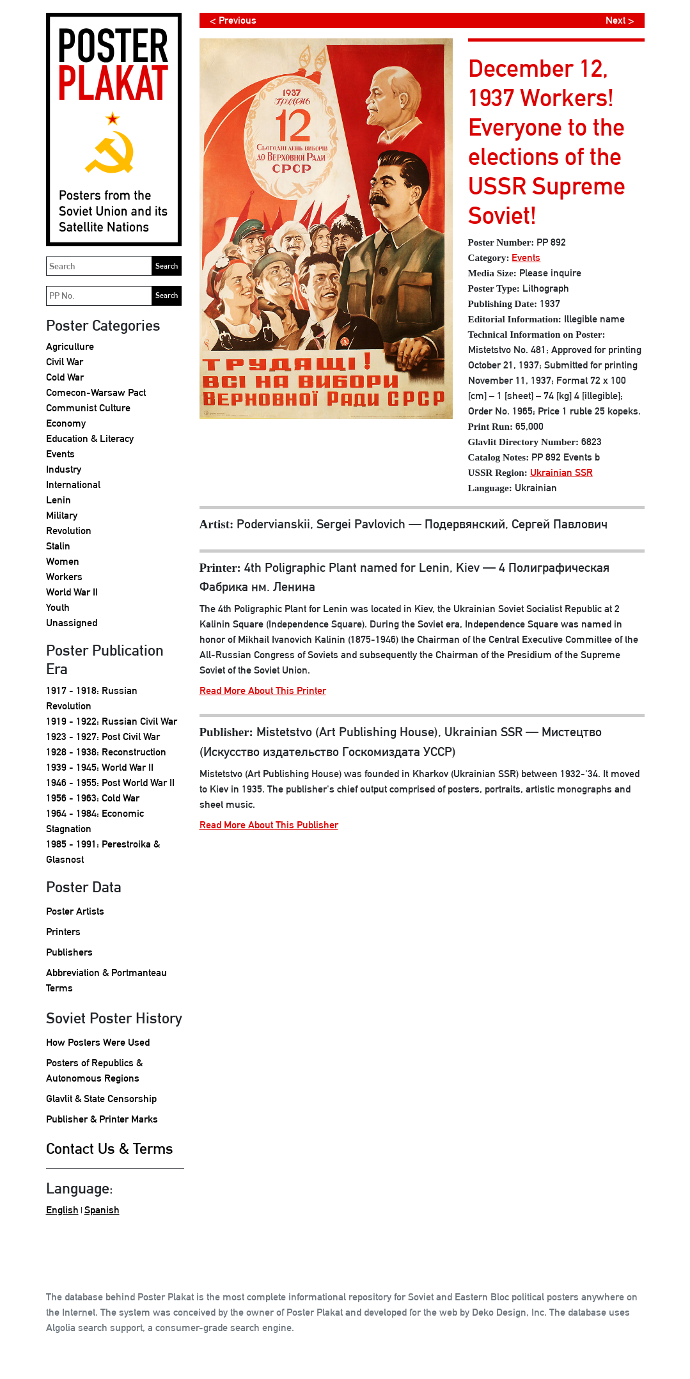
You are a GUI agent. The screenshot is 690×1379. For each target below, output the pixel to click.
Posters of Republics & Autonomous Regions (94, 1070)
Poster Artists (75, 911)
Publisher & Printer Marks (102, 1119)
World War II (72, 592)
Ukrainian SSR (561, 472)
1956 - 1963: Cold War (92, 798)
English (62, 1210)
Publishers (69, 952)
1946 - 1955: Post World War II (110, 782)
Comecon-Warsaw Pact (96, 392)
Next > (620, 20)
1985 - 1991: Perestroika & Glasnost (103, 851)
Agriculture (70, 346)
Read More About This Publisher (269, 825)
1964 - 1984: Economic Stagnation (95, 821)
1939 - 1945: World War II (99, 767)
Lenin (58, 500)
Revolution (68, 530)
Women (62, 561)
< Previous (233, 20)
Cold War (65, 377)
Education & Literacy (90, 438)
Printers (63, 932)
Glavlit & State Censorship (101, 1098)
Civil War (64, 362)
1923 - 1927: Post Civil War (103, 736)
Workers (64, 577)
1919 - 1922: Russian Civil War (111, 721)
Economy (66, 423)
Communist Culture (88, 408)
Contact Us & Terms (109, 1148)
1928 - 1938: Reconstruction (106, 752)
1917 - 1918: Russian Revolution (91, 698)
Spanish (102, 1210)
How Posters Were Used (98, 1042)
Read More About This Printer (263, 690)
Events (60, 454)
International (73, 484)
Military (61, 515)
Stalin (58, 546)
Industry (63, 469)
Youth (58, 607)
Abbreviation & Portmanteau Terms (106, 980)
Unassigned (71, 623)
